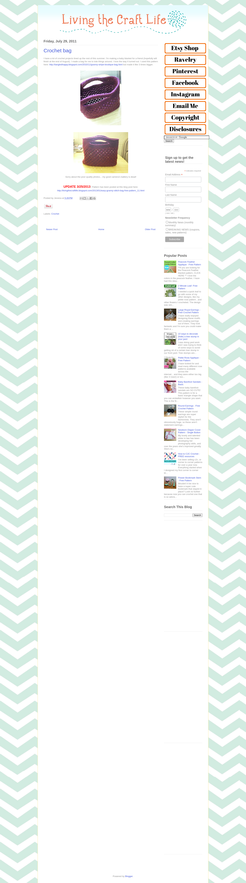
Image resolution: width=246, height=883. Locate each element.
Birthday (169, 204)
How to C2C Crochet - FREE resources (189, 455)
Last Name (171, 195)
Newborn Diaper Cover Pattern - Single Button (189, 431)
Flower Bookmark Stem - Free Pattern (189, 479)
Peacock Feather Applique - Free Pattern (189, 263)
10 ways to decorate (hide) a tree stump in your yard (188, 336)
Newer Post (52, 229)
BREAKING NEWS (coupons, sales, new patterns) (182, 231)
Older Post (150, 229)
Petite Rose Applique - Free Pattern (189, 359)
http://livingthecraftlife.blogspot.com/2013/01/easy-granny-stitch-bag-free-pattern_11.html (101, 190)
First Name (171, 184)
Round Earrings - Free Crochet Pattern (189, 407)
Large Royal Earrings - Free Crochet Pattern (189, 311)
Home (101, 229)
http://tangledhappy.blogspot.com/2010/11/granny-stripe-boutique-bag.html (85, 64)
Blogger (129, 876)
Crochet (55, 214)
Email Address (174, 174)
